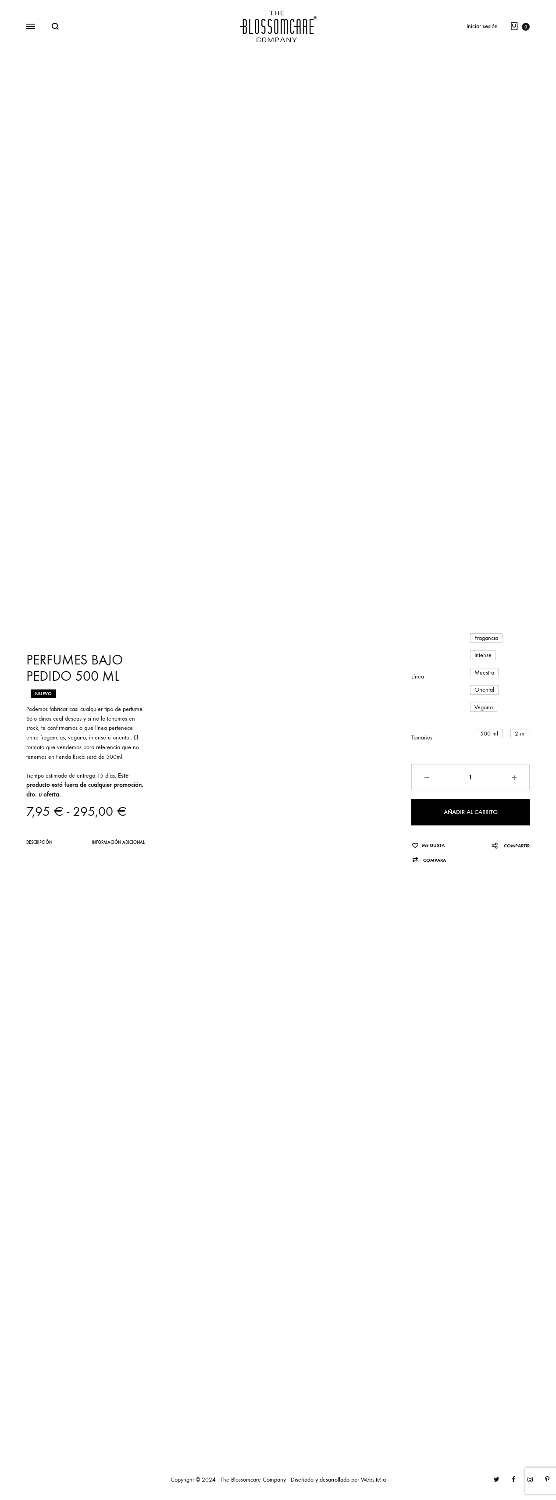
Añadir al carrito (471, 812)
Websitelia (373, 1479)
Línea (417, 676)
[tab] (39, 844)
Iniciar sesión (482, 26)
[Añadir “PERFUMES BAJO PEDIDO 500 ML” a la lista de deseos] (428, 845)
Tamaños (421, 737)
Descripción (39, 842)
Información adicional (118, 842)
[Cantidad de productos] (470, 777)
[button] (486, 638)
